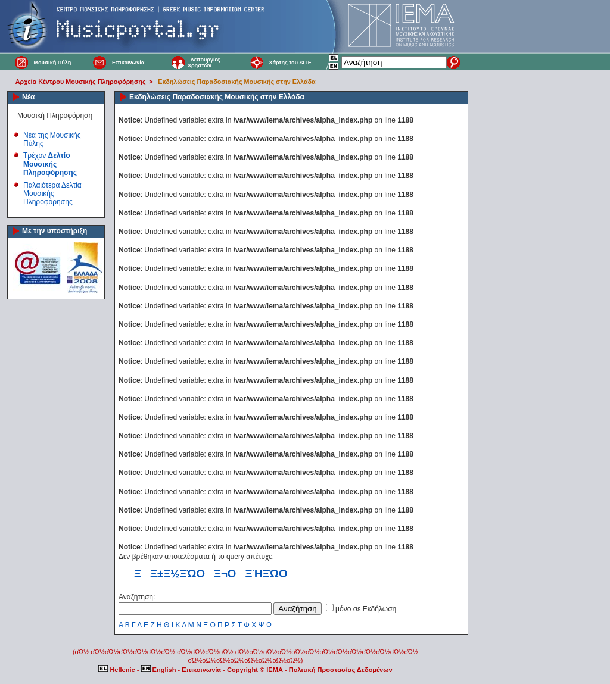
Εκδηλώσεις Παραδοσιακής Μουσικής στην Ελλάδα (236, 81)
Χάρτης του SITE (290, 62)
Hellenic (117, 669)
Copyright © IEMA (255, 669)
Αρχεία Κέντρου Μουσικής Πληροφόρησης (80, 81)
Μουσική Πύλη (52, 62)
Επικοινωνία (128, 62)
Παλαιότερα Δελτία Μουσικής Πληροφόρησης (52, 194)
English (159, 669)
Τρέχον (50, 164)
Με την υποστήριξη (54, 231)
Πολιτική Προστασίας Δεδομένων (341, 669)
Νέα (28, 97)
